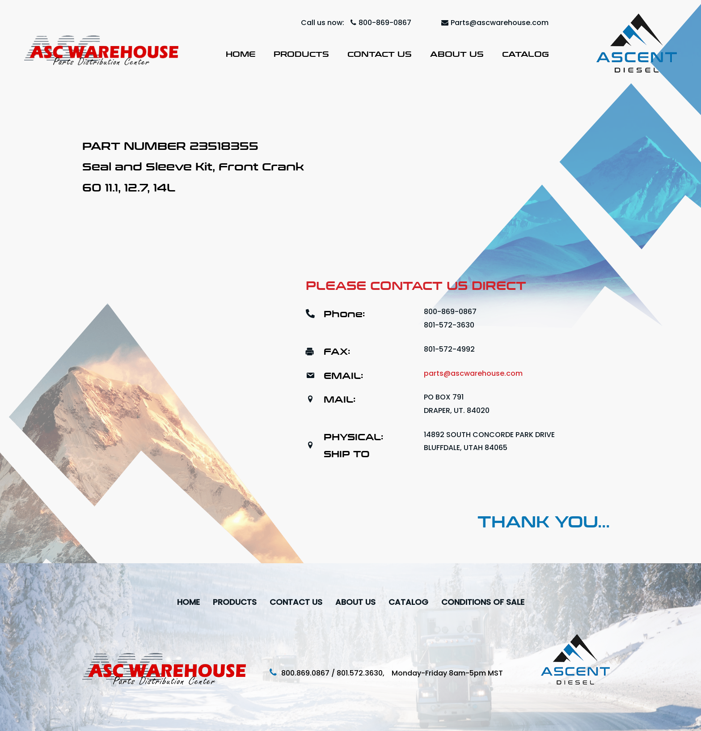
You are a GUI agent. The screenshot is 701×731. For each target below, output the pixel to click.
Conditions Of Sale (482, 602)
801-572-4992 (449, 349)
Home (240, 54)
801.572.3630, (364, 673)
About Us (457, 54)
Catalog (525, 54)
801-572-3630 (449, 325)
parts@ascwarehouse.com (473, 373)
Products (301, 54)
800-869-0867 (380, 22)
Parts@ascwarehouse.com (495, 22)
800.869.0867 (305, 673)
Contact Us (379, 54)
